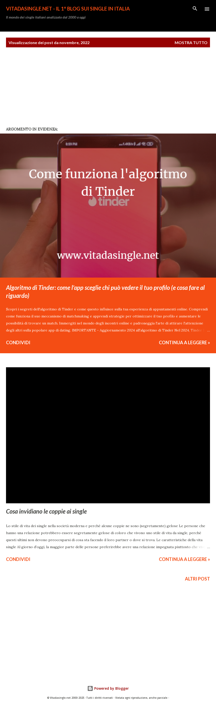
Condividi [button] (18, 342)
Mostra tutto (191, 42)
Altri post (197, 578)
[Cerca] (195, 9)
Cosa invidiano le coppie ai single (46, 511)
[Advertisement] (37, 90)
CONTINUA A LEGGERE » (184, 342)
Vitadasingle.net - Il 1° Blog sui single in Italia (68, 9)
